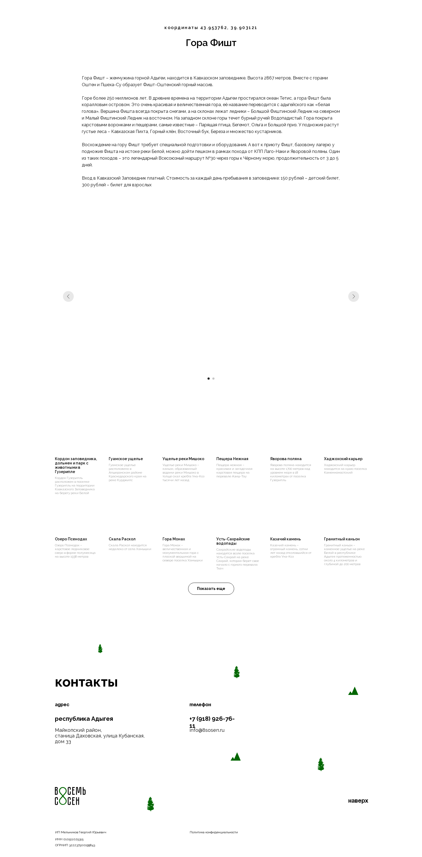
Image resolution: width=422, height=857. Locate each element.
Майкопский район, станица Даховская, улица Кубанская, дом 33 (100, 735)
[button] (211, 589)
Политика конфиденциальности (214, 832)
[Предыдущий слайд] (68, 296)
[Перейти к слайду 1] (209, 378)
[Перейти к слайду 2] (213, 378)
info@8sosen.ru (206, 730)
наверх (358, 801)
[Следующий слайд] (353, 296)
